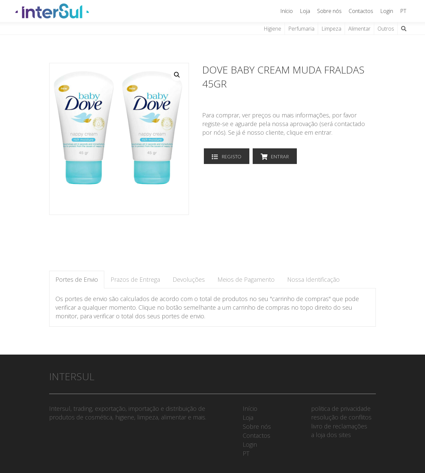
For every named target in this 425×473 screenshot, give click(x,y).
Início (286, 11)
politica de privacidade (341, 408)
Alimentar (359, 28)
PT (403, 11)
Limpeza (331, 28)
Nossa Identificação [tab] (313, 279)
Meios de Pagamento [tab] (246, 279)
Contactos (361, 11)
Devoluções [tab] (189, 279)
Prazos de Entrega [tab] (135, 279)
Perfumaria (301, 28)
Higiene (272, 28)
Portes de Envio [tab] (76, 279)
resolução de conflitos (341, 417)
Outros (386, 28)
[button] (177, 75)
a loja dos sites (331, 435)
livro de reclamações (339, 426)
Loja (305, 11)
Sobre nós (329, 11)
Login (386, 11)
